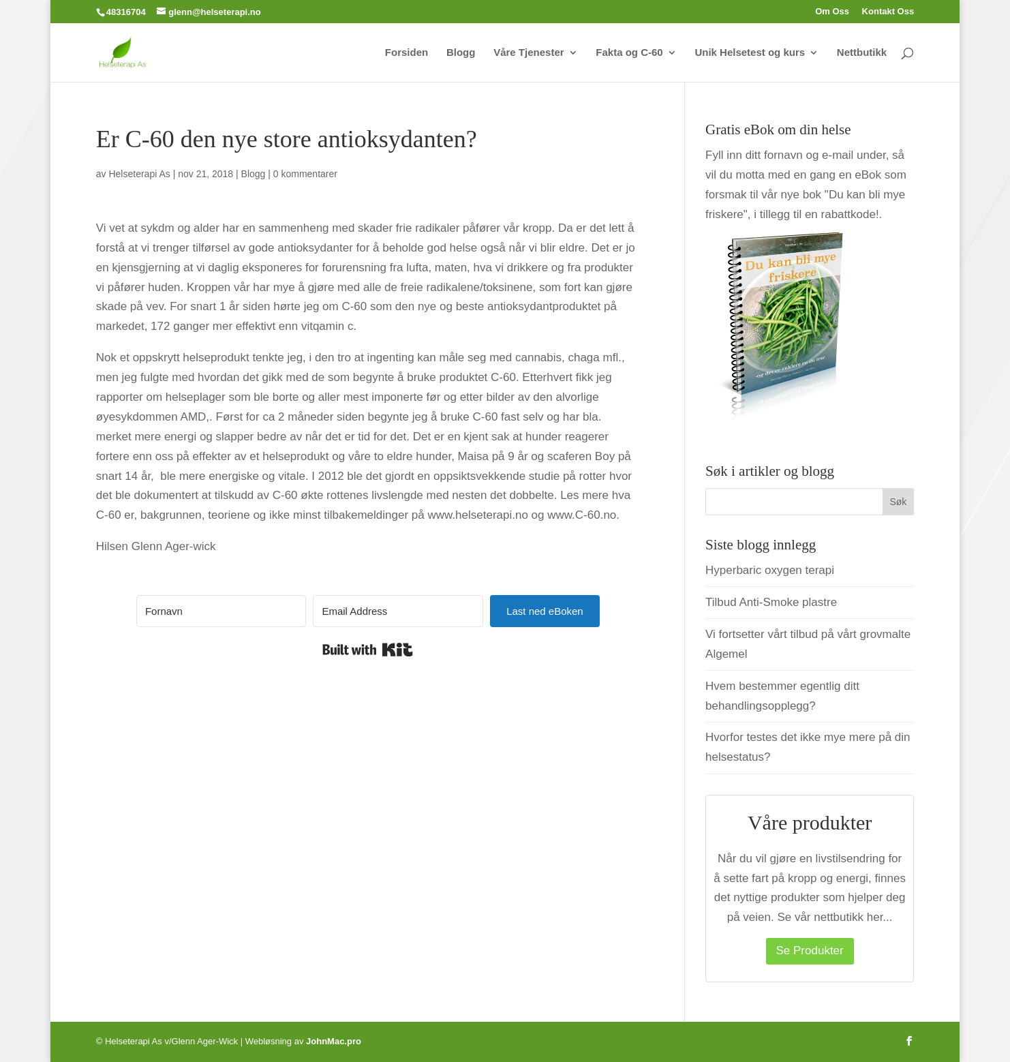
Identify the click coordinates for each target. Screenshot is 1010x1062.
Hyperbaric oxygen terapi (769, 570)
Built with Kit (367, 649)
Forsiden (406, 53)
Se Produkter (810, 950)
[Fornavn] (221, 611)
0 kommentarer (305, 173)
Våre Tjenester (528, 53)
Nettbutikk (862, 53)
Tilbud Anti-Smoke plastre (771, 602)
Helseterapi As (139, 173)
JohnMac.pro (333, 1041)
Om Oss (832, 11)
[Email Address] (398, 611)
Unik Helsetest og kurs (749, 53)
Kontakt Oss (888, 11)
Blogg (461, 53)
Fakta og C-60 (629, 53)
